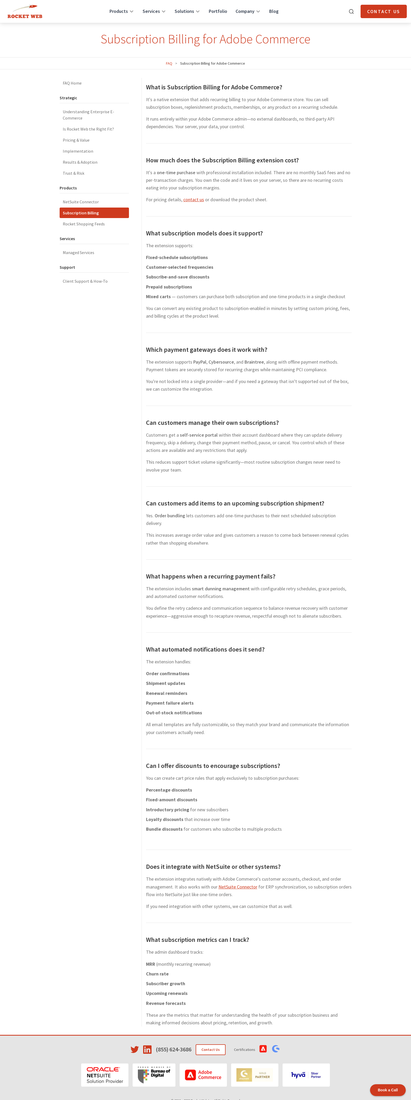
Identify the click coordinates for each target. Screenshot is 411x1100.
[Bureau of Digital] (154, 1075)
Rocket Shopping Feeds (84, 223)
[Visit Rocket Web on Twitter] (135, 1049)
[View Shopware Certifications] (275, 1048)
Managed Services (78, 252)
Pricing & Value (76, 140)
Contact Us (383, 11)
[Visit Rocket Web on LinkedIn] (147, 1049)
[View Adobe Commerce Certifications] (263, 1048)
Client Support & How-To (85, 281)
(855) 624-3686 (173, 1049)
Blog (274, 11)
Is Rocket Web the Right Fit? (88, 129)
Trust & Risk (73, 173)
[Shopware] (254, 1075)
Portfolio (218, 11)
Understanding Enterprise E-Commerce (88, 115)
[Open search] (351, 12)
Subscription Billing (81, 212)
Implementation (78, 151)
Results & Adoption (80, 162)
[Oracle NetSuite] (104, 1075)
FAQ (169, 63)
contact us (193, 200)
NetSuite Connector (81, 201)
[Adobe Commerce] (203, 1075)
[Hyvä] (306, 1075)
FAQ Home (72, 83)
